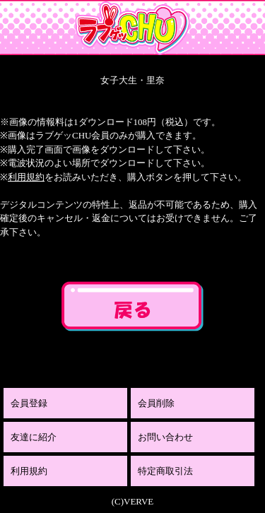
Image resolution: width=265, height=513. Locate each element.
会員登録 (29, 403)
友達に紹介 (34, 437)
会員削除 (156, 403)
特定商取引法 (165, 471)
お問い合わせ (165, 437)
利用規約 (26, 177)
